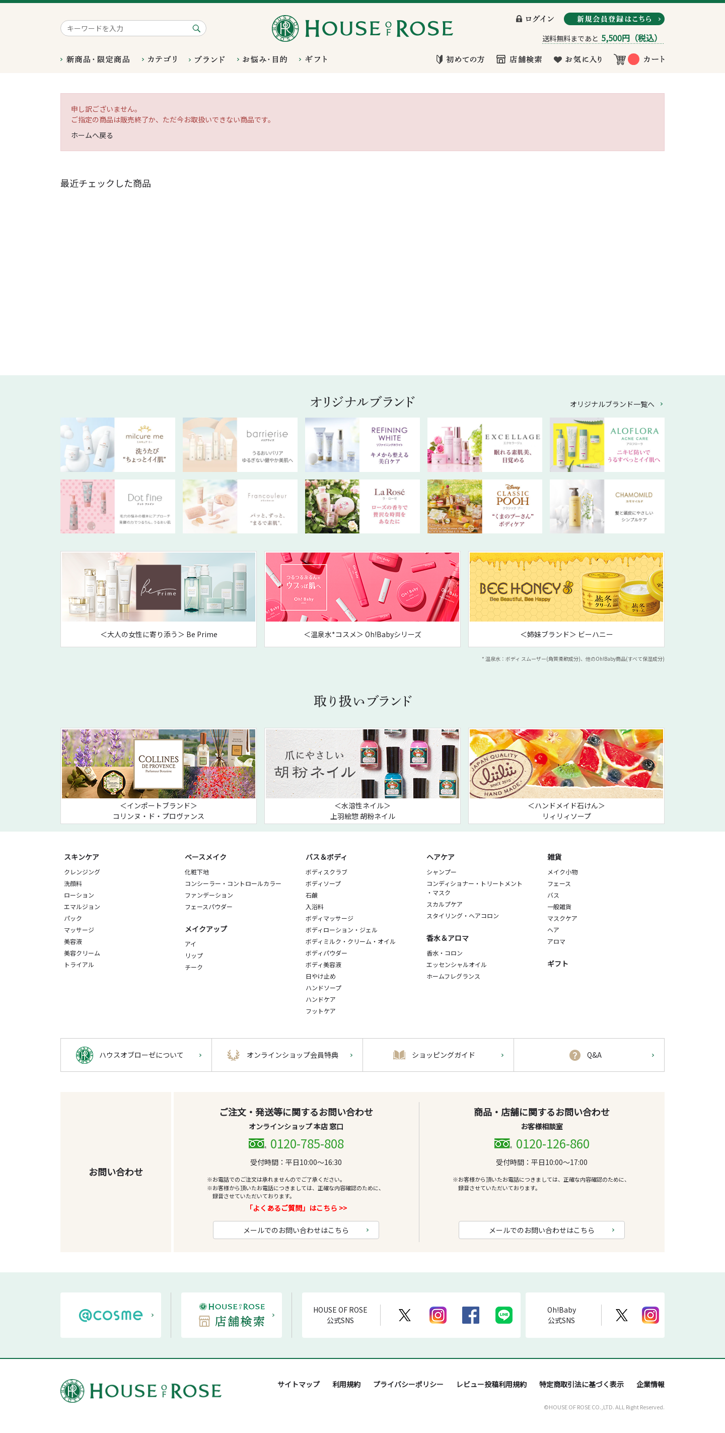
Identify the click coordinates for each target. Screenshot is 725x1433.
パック (73, 918)
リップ (194, 955)
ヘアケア (440, 857)
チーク (194, 967)
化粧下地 (197, 871)
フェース (559, 883)
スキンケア (81, 857)
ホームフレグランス (453, 976)
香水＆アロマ (447, 938)
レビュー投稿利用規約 (491, 1384)
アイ (190, 943)
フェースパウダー (209, 906)
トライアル (79, 964)
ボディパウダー (326, 952)
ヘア (553, 929)
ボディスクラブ (326, 871)
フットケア (321, 1010)
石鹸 (312, 895)
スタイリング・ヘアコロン (462, 915)
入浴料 (315, 906)
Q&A (594, 1055)
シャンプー (441, 871)
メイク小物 (562, 871)
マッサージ (79, 929)
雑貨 (554, 857)
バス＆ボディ (326, 857)
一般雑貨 (559, 906)
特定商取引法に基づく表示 (581, 1384)
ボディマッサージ (329, 918)
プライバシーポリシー (408, 1384)
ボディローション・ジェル (342, 929)
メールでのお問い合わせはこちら (296, 1230)
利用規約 (346, 1384)
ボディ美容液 (323, 964)
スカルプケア (444, 904)
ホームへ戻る (92, 135)
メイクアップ (206, 929)
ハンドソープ (323, 987)
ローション (79, 895)
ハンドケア (321, 999)
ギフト (557, 964)
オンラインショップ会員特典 (292, 1055)
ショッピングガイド (443, 1055)
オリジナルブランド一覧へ (612, 403)
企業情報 (650, 1384)
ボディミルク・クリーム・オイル (351, 941)
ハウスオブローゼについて (141, 1055)
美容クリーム (82, 952)
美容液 (73, 941)
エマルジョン (82, 906)
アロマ (556, 941)
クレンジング (82, 871)
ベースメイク (206, 857)
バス (553, 895)
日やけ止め (321, 976)
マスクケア (562, 918)
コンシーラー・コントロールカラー (233, 883)
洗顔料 (73, 883)
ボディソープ (323, 883)
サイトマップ (298, 1384)
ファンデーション (209, 895)
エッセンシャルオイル (456, 964)
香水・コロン (444, 952)
